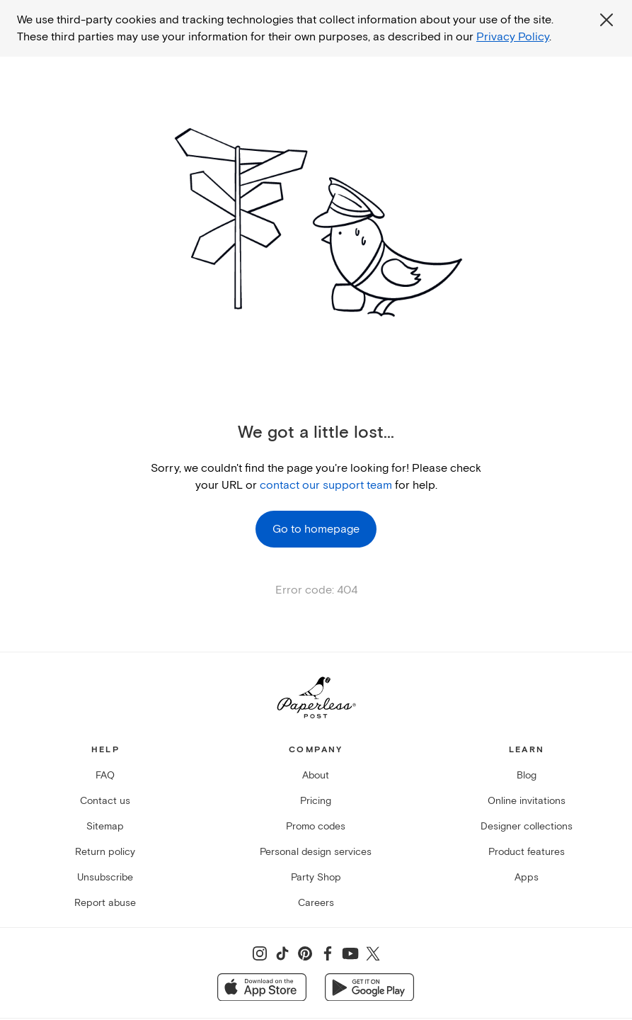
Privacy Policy (512, 37)
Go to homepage (316, 529)
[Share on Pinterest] (305, 953)
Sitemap (105, 826)
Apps (527, 877)
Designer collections (527, 826)
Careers (316, 903)
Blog (526, 775)
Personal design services (316, 852)
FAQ (105, 775)
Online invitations (526, 801)
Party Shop (316, 877)
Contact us (105, 801)
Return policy (105, 852)
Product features (526, 852)
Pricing (315, 801)
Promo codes (315, 826)
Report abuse (105, 903)
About (315, 775)
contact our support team (326, 485)
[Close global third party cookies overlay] (606, 19)
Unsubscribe (105, 877)
